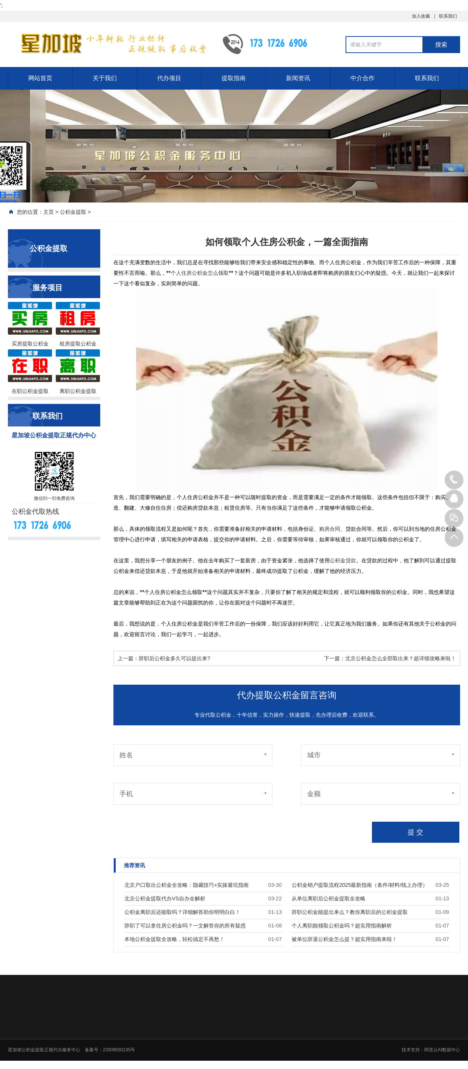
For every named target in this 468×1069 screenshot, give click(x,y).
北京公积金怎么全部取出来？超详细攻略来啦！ (400, 658)
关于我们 (105, 78)
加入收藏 (421, 16)
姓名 (126, 755)
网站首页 (40, 78)
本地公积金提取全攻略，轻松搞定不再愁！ (174, 939)
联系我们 (448, 16)
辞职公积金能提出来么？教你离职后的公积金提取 (350, 912)
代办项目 (169, 78)
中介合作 (362, 78)
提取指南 (234, 78)
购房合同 (329, 529)
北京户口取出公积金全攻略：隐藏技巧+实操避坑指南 (186, 885)
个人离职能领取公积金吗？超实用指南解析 (342, 926)
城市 (314, 755)
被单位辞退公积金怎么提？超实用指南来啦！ (344, 939)
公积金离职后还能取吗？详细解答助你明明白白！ (182, 912)
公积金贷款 (343, 560)
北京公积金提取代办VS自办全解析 (164, 898)
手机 (126, 794)
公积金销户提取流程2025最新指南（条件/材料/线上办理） (360, 885)
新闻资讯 (298, 78)
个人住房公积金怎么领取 (200, 273)
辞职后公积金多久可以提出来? (174, 658)
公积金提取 (73, 212)
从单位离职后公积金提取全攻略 (329, 898)
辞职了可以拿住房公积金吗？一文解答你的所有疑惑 (185, 926)
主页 (48, 212)
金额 (314, 794)
